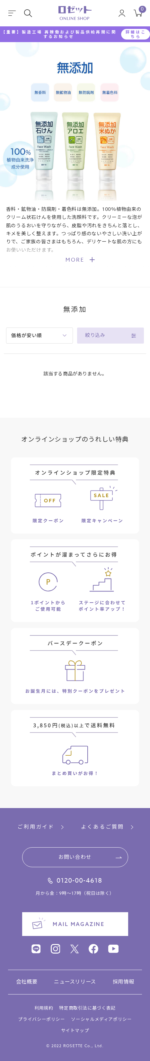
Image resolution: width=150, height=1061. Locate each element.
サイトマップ (75, 1030)
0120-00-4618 (79, 881)
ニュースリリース (75, 982)
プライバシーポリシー (41, 1019)
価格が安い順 (26, 335)
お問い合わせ (75, 857)
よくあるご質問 (102, 827)
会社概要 (27, 982)
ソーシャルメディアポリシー (101, 1019)
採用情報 (123, 982)
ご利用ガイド (35, 827)
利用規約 (43, 1008)
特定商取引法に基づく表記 (87, 1008)
